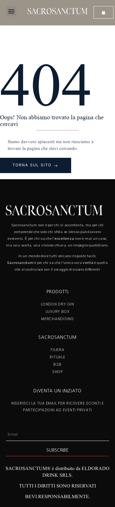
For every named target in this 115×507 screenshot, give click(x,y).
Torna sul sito (33, 165)
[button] (11, 11)
